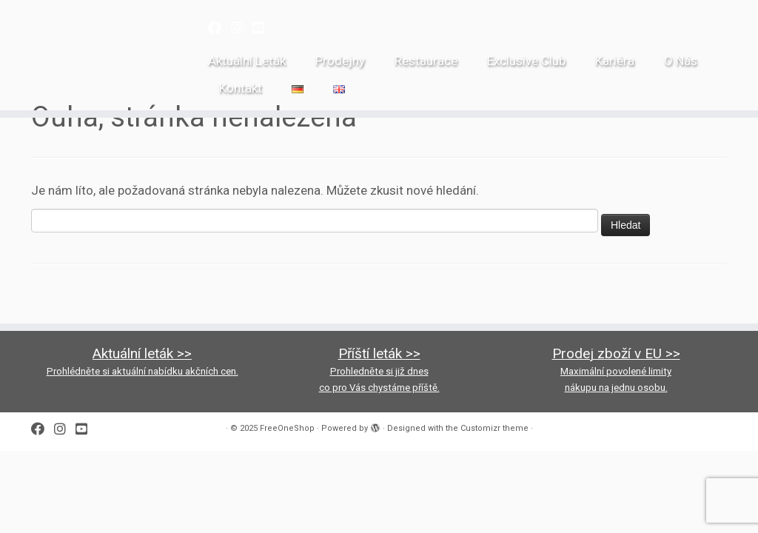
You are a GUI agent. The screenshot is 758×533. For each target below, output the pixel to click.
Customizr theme (494, 428)
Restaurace (426, 60)
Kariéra (614, 60)
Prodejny (340, 60)
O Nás (680, 60)
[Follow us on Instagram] (241, 28)
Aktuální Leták (247, 60)
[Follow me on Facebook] (219, 28)
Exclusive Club (526, 60)
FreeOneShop (287, 428)
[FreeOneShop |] (89, 24)
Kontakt (240, 88)
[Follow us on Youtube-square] (263, 28)
